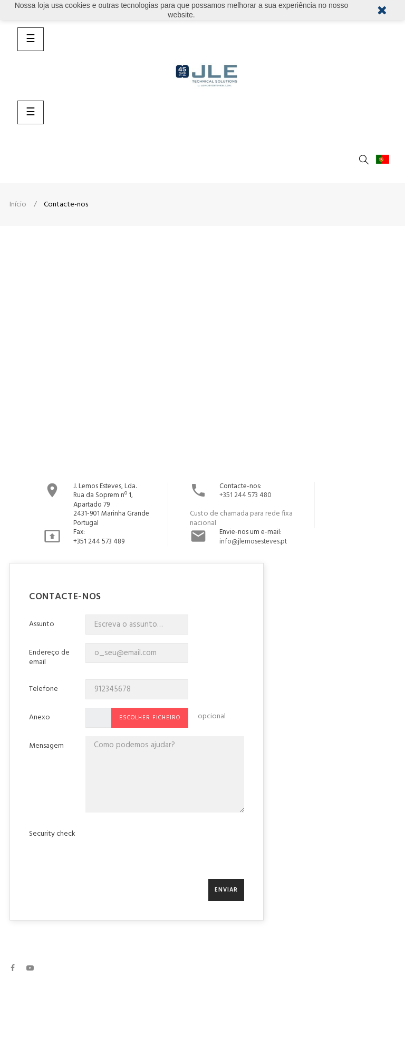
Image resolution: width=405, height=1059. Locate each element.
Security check (52, 834)
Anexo (39, 717)
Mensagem (46, 745)
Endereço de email (49, 657)
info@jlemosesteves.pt (253, 541)
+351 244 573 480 (245, 495)
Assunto (41, 623)
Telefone (43, 688)
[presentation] (165, 849)
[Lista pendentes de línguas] (385, 159)
